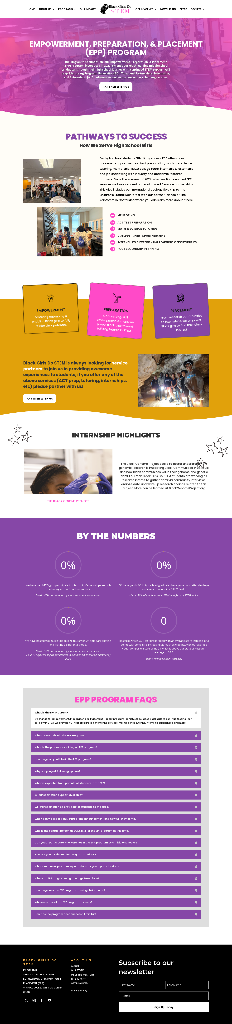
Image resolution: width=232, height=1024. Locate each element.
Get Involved (144, 9)
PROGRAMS (30, 970)
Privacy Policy (79, 990)
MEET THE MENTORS (82, 974)
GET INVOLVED (79, 983)
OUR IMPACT (78, 979)
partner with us (116, 87)
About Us (45, 9)
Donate (196, 9)
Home (31, 9)
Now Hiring (168, 9)
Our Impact (88, 9)
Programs (65, 9)
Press (183, 9)
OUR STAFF (77, 970)
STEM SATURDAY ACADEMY (38, 974)
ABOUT (75, 966)
